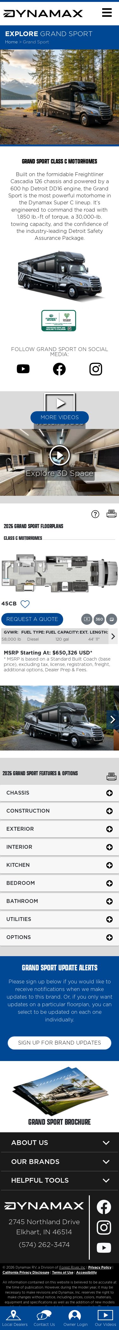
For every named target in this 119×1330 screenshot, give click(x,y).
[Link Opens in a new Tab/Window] (58, 320)
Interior (19, 846)
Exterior (20, 828)
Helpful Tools (40, 1180)
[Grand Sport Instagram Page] (95, 369)
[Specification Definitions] (95, 514)
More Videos (60, 417)
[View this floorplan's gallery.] (111, 619)
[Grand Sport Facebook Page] (59, 369)
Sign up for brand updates (59, 1042)
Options (18, 937)
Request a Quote (32, 619)
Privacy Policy (99, 1267)
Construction (28, 810)
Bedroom (20, 882)
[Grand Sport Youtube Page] (23, 369)
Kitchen (18, 864)
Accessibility (86, 1272)
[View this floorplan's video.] (87, 619)
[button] (107, 12)
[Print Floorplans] (111, 514)
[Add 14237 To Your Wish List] (25, 605)
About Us (29, 1142)
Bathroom (22, 901)
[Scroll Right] (112, 719)
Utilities (18, 919)
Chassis (17, 792)
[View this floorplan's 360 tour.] (99, 619)
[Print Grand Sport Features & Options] (111, 777)
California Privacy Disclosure (26, 1272)
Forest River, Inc (72, 1267)
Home (11, 42)
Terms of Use (62, 1272)
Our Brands (35, 1161)
